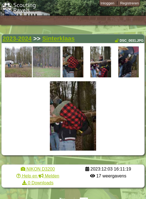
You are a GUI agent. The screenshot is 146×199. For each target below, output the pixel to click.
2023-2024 (17, 38)
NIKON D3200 (38, 169)
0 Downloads (37, 182)
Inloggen (107, 3)
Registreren (129, 3)
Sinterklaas (58, 38)
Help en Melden (37, 176)
